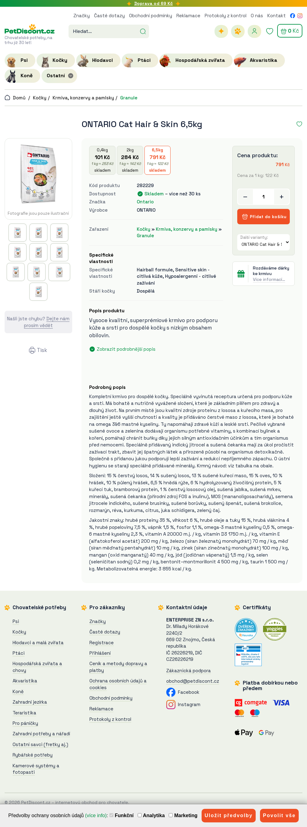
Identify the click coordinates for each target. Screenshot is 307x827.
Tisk (42, 350)
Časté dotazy (109, 15)
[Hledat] (143, 31)
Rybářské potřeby (33, 755)
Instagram (183, 704)
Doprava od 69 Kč (153, 3)
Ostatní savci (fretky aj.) (40, 744)
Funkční (121, 815)
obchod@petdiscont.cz (192, 681)
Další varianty (253, 237)
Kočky (39, 98)
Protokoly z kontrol (225, 15)
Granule (128, 98)
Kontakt (276, 15)
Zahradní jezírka (30, 702)
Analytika (151, 815)
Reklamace (188, 15)
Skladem (154, 194)
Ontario (145, 202)
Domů (15, 98)
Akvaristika (25, 681)
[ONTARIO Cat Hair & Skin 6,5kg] (38, 173)
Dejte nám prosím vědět (47, 322)
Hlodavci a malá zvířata (38, 642)
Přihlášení (100, 653)
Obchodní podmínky (150, 15)
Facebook (182, 692)
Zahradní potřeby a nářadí (41, 734)
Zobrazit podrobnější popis (126, 349)
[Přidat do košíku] (263, 197)
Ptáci (19, 653)
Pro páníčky (25, 723)
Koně (18, 691)
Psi (16, 621)
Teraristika (24, 713)
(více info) (96, 815)
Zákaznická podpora (188, 670)
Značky (81, 15)
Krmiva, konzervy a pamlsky (83, 98)
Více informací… (269, 279)
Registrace (101, 642)
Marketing (183, 815)
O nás (257, 15)
